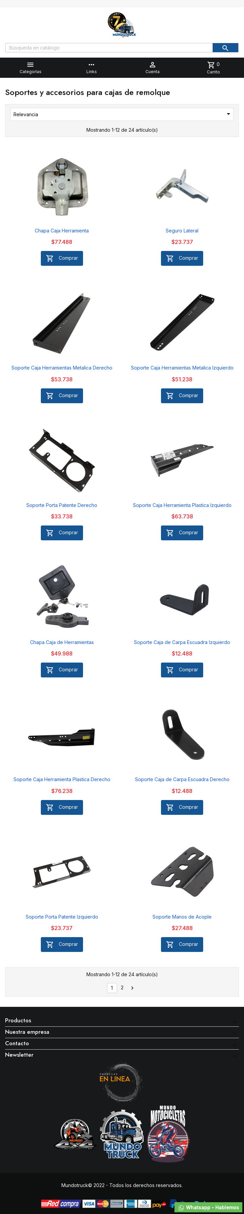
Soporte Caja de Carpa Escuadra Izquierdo (182, 642)
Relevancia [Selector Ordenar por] (123, 114)
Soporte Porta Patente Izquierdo (62, 917)
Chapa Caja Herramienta (62, 230)
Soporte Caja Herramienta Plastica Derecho (61, 779)
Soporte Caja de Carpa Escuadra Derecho (182, 779)
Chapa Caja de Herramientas (62, 642)
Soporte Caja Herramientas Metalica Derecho (61, 368)
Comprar (62, 258)
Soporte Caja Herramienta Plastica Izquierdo (182, 505)
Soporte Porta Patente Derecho (61, 505)
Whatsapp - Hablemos (208, 1208)
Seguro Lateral (182, 230)
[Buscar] (122, 47)
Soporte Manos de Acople (182, 917)
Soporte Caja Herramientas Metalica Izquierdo (182, 368)
